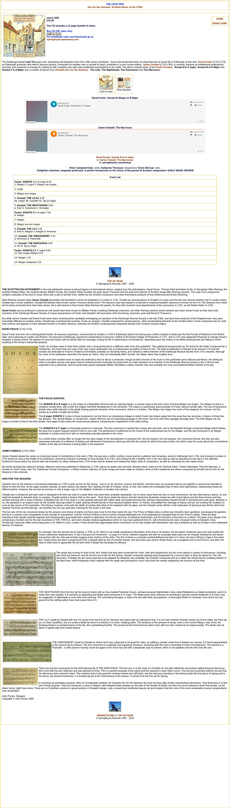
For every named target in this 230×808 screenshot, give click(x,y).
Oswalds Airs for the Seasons (71, 70)
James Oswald (151, 64)
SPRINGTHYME (105, 715)
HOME (219, 19)
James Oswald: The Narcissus (116, 160)
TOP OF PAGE (115, 281)
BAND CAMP (220, 23)
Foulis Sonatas (164, 67)
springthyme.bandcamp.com (63, 39)
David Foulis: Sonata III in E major (115, 157)
